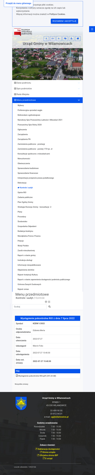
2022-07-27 (37, 339)
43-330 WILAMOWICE (56, 405)
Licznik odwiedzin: (21, 467)
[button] (65, 38)
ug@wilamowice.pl (59, 417)
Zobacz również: (47, 445)
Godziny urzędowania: (47, 423)
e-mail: (56, 417)
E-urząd (47, 458)
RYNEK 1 (56, 402)
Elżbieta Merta (39, 330)
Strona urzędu (47, 452)
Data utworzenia (21, 339)
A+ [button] (52, 38)
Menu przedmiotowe (26, 100)
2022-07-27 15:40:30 (41, 353)
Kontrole (40, 298)
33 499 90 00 (56, 410)
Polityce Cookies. (57, 14)
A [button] (46, 38)
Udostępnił (21, 346)
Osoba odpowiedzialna (23, 330)
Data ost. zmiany (20, 361)
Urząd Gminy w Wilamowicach (47, 43)
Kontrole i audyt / (25, 298)
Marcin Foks (38, 346)
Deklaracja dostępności (47, 449)
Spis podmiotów (24, 88)
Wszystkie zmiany (21, 384)
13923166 (32, 467)
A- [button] (59, 38)
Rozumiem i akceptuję (64, 21)
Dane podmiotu (24, 83)
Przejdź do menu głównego (18, 3)
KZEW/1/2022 (39, 323)
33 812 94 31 (56, 414)
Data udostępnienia (22, 353)
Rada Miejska (23, 94)
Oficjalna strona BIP (47, 455)
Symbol (19, 323)
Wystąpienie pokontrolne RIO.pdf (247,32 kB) (36, 376)
